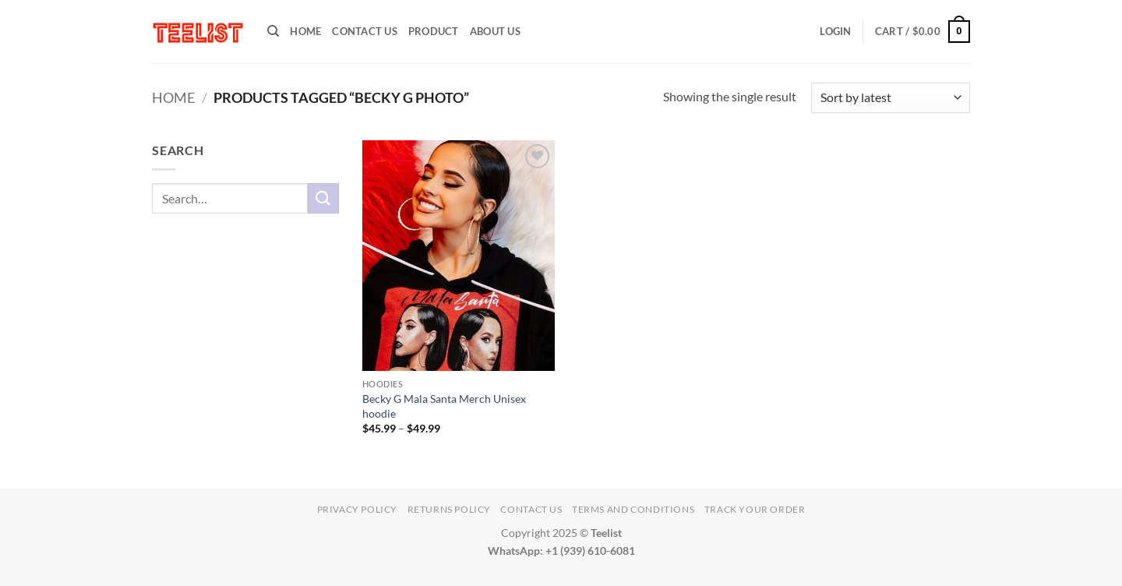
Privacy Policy (357, 509)
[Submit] (323, 198)
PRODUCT (433, 31)
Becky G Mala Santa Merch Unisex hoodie (444, 406)
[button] (835, 31)
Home (173, 97)
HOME (305, 31)
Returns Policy (450, 509)
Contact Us (364, 31)
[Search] (273, 31)
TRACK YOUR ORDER (755, 509)
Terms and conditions (633, 509)
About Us (495, 31)
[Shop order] (890, 98)
